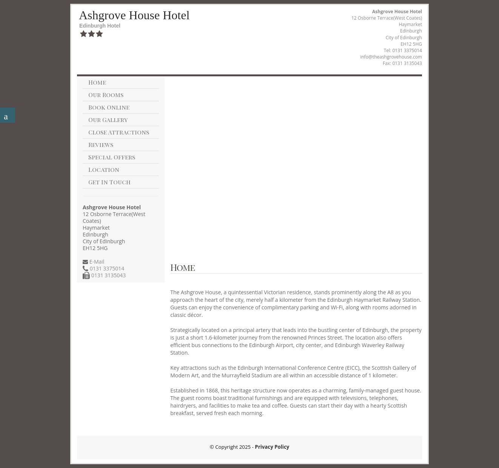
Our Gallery (108, 120)
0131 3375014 (407, 50)
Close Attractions (118, 132)
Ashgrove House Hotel (134, 15)
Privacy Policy (272, 446)
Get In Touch (109, 182)
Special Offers (111, 157)
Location (103, 169)
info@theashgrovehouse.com (391, 57)
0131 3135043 (108, 275)
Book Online (108, 107)
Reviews (100, 144)
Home (97, 82)
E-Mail (96, 261)
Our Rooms (105, 95)
